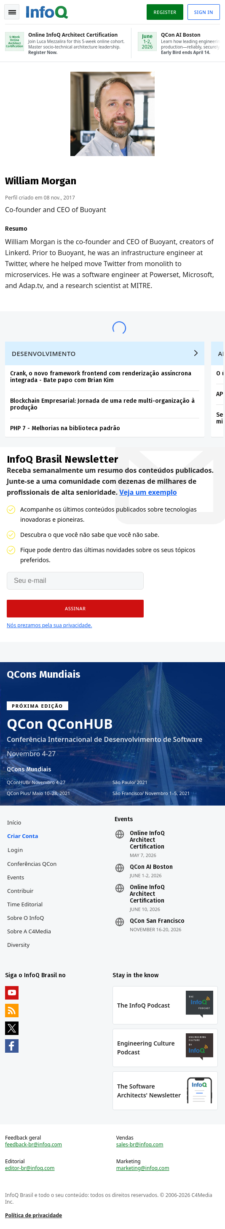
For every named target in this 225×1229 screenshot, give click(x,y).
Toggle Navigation (12, 12)
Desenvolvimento (44, 353)
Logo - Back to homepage (47, 11)
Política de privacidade (33, 1215)
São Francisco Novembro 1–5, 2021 (151, 793)
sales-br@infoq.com (139, 1144)
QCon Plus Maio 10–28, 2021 (38, 793)
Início (14, 822)
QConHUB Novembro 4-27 (36, 782)
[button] (75, 608)
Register (164, 12)
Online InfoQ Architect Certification (147, 840)
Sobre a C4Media (29, 931)
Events (15, 877)
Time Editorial (25, 904)
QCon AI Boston (151, 867)
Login (15, 850)
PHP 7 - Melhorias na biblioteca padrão (65, 428)
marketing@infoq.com (142, 1168)
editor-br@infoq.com (30, 1168)
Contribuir (20, 891)
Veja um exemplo (148, 492)
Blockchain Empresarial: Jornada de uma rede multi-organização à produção (102, 404)
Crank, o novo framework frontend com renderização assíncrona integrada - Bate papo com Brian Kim (100, 377)
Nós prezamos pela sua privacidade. (49, 625)
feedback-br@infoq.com (33, 1144)
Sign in (203, 12)
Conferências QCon (31, 864)
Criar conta (22, 836)
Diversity (18, 945)
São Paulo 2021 (129, 782)
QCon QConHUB (60, 723)
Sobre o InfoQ (25, 918)
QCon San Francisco (157, 921)
